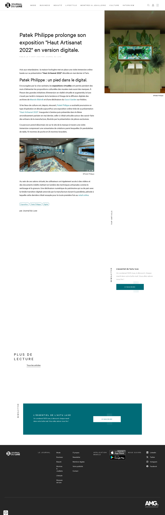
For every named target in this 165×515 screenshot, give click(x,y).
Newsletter (76, 457)
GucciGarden (71, 99)
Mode (33, 5)
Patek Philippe (63, 105)
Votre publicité (78, 466)
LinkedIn (151, 452)
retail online (83, 195)
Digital (46, 204)
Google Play (118, 457)
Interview (129, 5)
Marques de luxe (59, 481)
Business (45, 5)
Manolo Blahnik (37, 99)
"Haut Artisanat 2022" (28, 112)
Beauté (58, 5)
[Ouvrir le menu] (157, 5)
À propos (76, 452)
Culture (114, 5)
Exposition (24, 204)
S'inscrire (130, 287)
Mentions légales (79, 462)
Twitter (150, 457)
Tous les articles (34, 365)
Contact (75, 471)
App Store (118, 452)
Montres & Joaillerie (93, 5)
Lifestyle (71, 5)
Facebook (151, 466)
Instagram (151, 462)
